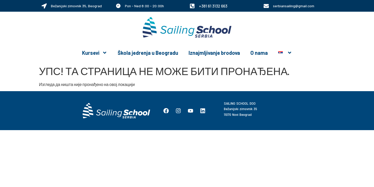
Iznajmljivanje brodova (214, 53)
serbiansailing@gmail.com (293, 6)
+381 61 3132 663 (213, 5)
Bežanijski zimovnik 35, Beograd (76, 6)
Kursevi (94, 53)
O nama (259, 53)
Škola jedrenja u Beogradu (148, 53)
